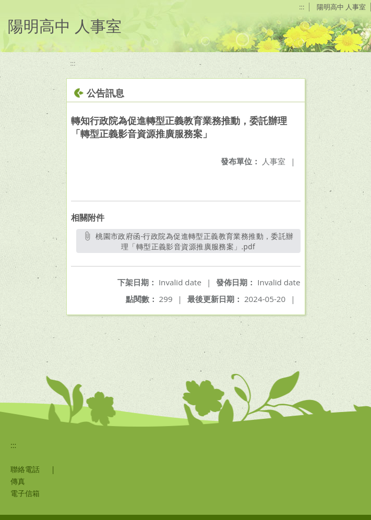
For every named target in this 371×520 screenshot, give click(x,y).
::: (301, 6)
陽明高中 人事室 (341, 6)
